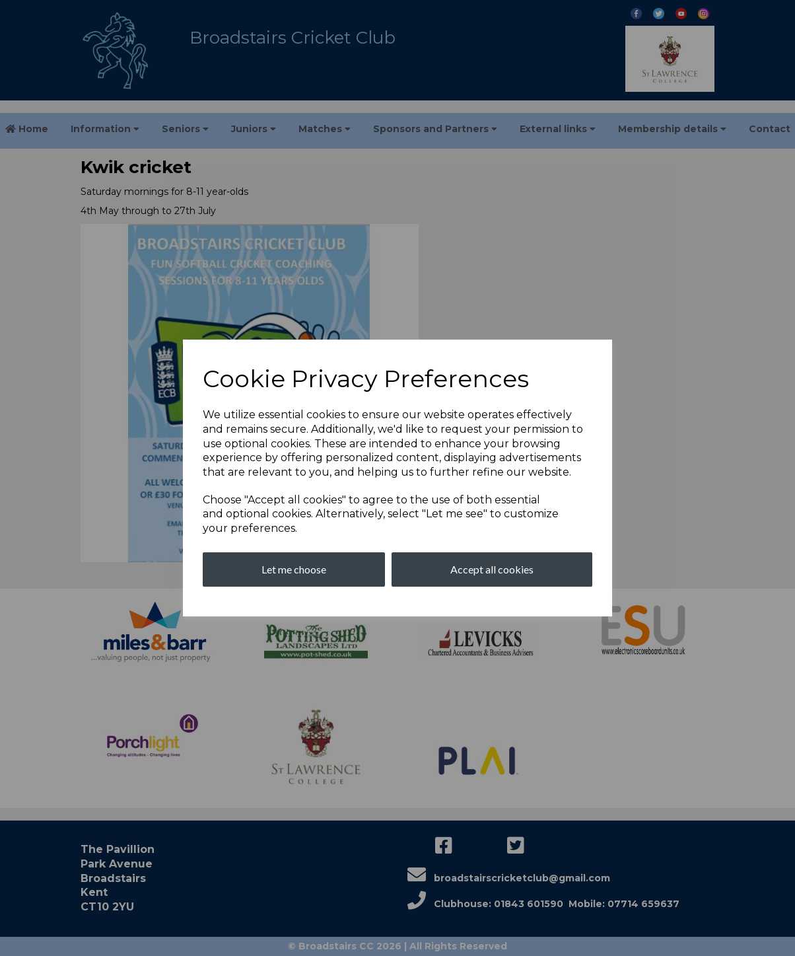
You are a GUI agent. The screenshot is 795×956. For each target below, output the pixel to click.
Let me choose (293, 569)
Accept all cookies (492, 569)
